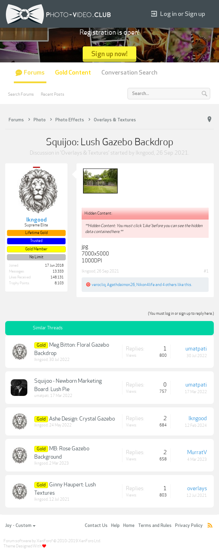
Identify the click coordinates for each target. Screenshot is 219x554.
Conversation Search (129, 72)
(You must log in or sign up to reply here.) (181, 313)
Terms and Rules (155, 525)
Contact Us (96, 525)
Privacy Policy (189, 525)
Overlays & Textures (84, 152)
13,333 (58, 271)
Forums (34, 72)
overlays (197, 488)
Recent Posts (52, 94)
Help (115, 525)
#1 (206, 271)
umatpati (196, 348)
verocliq (99, 284)
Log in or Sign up (178, 14)
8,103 (59, 283)
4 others (169, 284)
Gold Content (73, 72)
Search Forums (21, 94)
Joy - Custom (20, 525)
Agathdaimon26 (121, 284)
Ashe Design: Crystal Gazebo (82, 418)
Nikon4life (145, 284)
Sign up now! (109, 54)
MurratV (197, 452)
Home (129, 525)
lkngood (145, 152)
